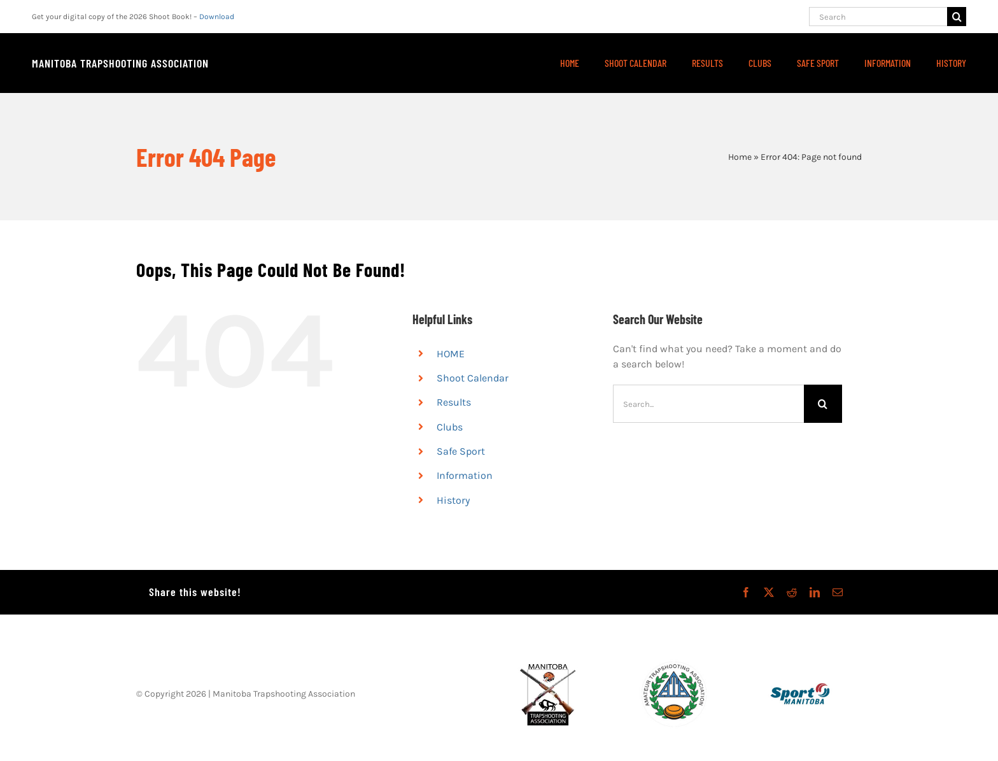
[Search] (878, 16)
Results (454, 402)
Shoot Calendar (473, 378)
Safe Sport (461, 451)
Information (465, 475)
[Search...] (708, 404)
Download (216, 16)
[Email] (837, 592)
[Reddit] (791, 592)
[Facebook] (745, 592)
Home (740, 157)
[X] (768, 592)
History (453, 500)
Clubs (450, 427)
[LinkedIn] (814, 592)
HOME (451, 354)
